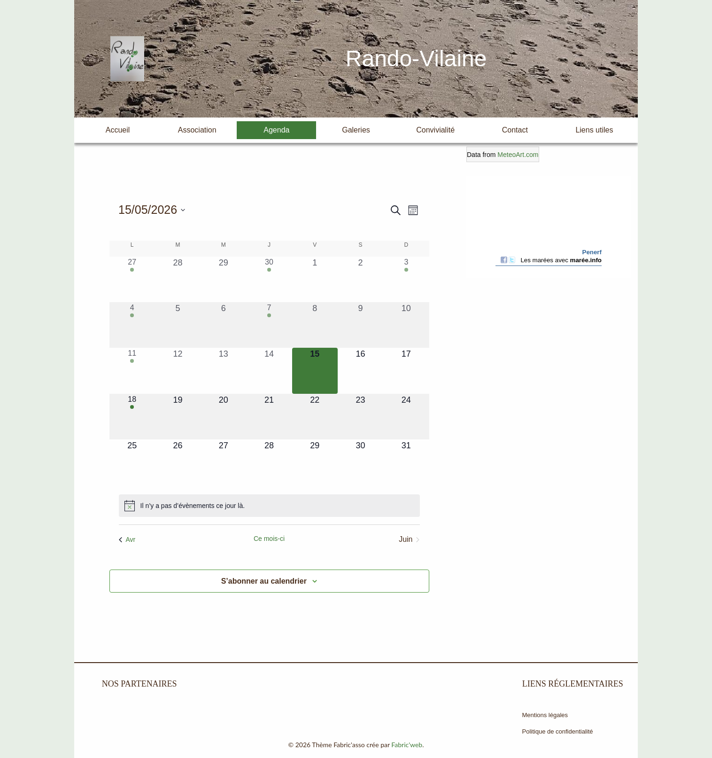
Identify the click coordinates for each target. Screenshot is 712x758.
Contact (515, 130)
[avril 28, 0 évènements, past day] (178, 279)
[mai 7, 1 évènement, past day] (269, 325)
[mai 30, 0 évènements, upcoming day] (360, 462)
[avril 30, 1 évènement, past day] (269, 279)
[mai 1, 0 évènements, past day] (315, 279)
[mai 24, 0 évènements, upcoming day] (406, 416)
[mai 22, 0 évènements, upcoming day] (315, 416)
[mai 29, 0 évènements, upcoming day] (315, 462)
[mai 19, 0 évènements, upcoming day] (178, 416)
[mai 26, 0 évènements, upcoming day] (178, 462)
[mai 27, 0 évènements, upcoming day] (223, 462)
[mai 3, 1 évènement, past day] (406, 279)
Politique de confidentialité (557, 731)
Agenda (276, 130)
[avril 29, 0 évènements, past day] (223, 279)
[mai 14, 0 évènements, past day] (269, 370)
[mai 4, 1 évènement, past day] (132, 325)
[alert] (269, 505)
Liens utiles (594, 130)
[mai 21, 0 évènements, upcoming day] (269, 416)
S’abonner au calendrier (264, 581)
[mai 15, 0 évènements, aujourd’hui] (315, 370)
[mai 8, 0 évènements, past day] (315, 325)
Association (197, 130)
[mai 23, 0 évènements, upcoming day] (360, 416)
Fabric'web (406, 745)
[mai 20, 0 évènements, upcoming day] (223, 416)
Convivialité (435, 130)
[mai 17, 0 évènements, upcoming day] (406, 370)
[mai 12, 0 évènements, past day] (178, 370)
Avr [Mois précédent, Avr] (127, 539)
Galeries (356, 130)
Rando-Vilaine (416, 58)
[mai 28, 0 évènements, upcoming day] (269, 462)
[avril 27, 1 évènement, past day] (132, 279)
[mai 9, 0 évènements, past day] (360, 325)
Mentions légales (545, 715)
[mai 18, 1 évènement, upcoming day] (132, 416)
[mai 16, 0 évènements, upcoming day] (360, 370)
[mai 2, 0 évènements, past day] (360, 279)
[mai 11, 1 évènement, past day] (132, 370)
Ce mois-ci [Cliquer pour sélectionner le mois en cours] (269, 538)
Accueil (118, 130)
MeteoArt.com (517, 154)
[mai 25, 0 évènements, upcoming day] (132, 462)
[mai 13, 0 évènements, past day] (223, 370)
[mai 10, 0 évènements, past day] (406, 325)
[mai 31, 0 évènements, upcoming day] (406, 462)
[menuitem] (117, 130)
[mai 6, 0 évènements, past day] (223, 325)
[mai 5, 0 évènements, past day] (178, 325)
